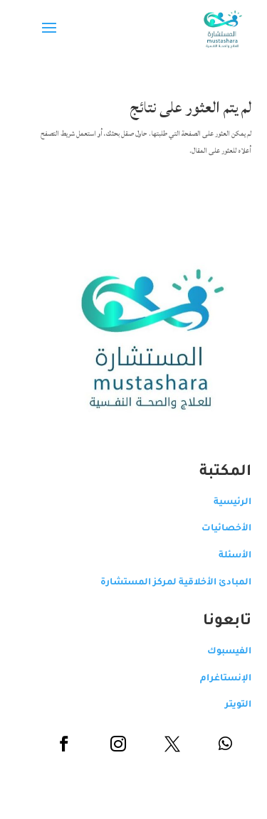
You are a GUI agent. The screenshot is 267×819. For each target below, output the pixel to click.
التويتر (227, 705)
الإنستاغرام (215, 679)
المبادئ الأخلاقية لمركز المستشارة (165, 583)
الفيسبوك (219, 652)
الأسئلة (224, 556)
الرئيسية (222, 503)
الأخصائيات (216, 529)
